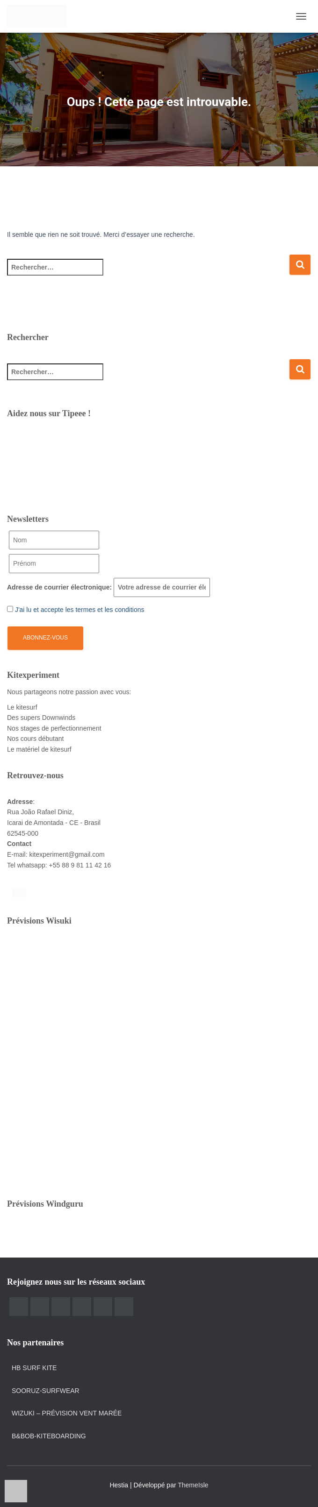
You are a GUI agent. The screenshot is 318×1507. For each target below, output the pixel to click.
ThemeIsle (193, 1485)
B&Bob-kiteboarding (49, 1436)
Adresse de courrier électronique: (108, 587)
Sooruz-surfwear (46, 1390)
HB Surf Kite (34, 1368)
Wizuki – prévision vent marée (67, 1413)
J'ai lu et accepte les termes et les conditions (80, 609)
